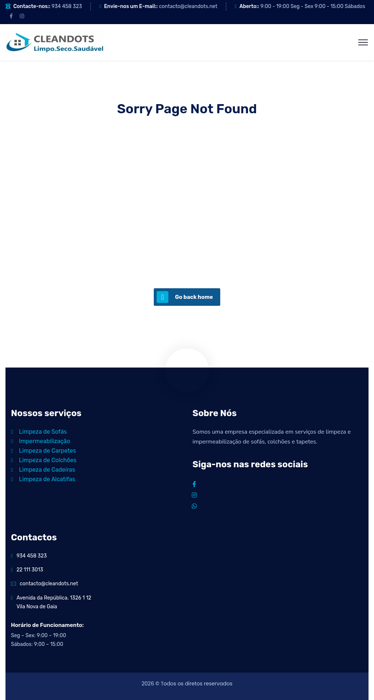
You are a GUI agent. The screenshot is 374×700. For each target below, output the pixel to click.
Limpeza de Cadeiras (43, 469)
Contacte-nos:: (31, 6)
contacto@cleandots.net (188, 6)
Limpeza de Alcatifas (43, 479)
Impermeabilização (40, 441)
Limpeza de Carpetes (43, 450)
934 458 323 (66, 6)
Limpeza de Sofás (39, 431)
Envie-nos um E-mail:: (131, 6)
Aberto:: (249, 6)
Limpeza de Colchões (43, 460)
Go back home (185, 297)
